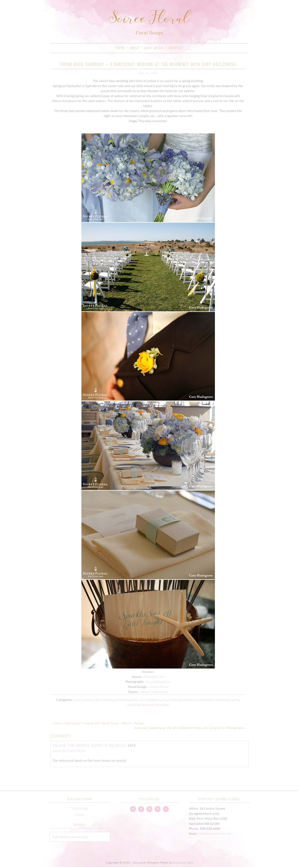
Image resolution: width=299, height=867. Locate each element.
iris (165, 699)
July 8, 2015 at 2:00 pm (68, 750)
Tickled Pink (79, 808)
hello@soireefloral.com (214, 833)
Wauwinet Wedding (155, 704)
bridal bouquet (126, 699)
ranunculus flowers (182, 699)
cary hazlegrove (149, 699)
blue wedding (104, 699)
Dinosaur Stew (184, 862)
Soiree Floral (149, 19)
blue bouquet (84, 699)
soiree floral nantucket (213, 699)
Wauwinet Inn (154, 676)
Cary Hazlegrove (159, 681)
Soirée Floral (159, 686)
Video (79, 814)
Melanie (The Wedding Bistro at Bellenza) (89, 745)
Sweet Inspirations (154, 691)
